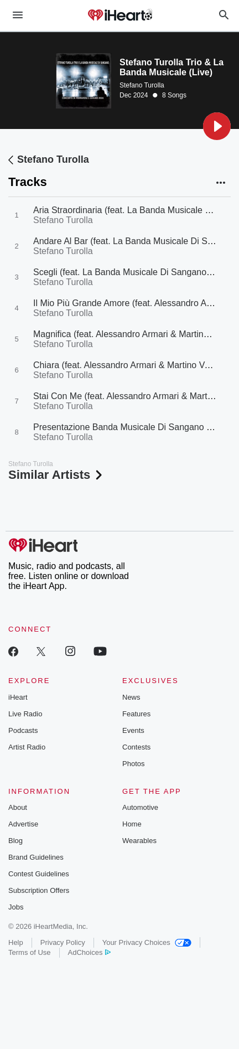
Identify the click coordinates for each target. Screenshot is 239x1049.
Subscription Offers (38, 890)
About (17, 807)
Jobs (15, 907)
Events (133, 730)
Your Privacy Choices (146, 942)
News (131, 697)
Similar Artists (56, 475)
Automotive (140, 807)
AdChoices (89, 952)
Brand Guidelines (36, 857)
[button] (217, 126)
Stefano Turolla (141, 85)
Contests (136, 747)
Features (136, 714)
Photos (133, 763)
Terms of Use (29, 952)
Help (15, 942)
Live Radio (25, 714)
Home (132, 824)
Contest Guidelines (38, 874)
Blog (15, 840)
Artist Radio (26, 747)
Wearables (139, 840)
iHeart (18, 697)
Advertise (23, 824)
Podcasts (23, 730)
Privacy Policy (62, 942)
